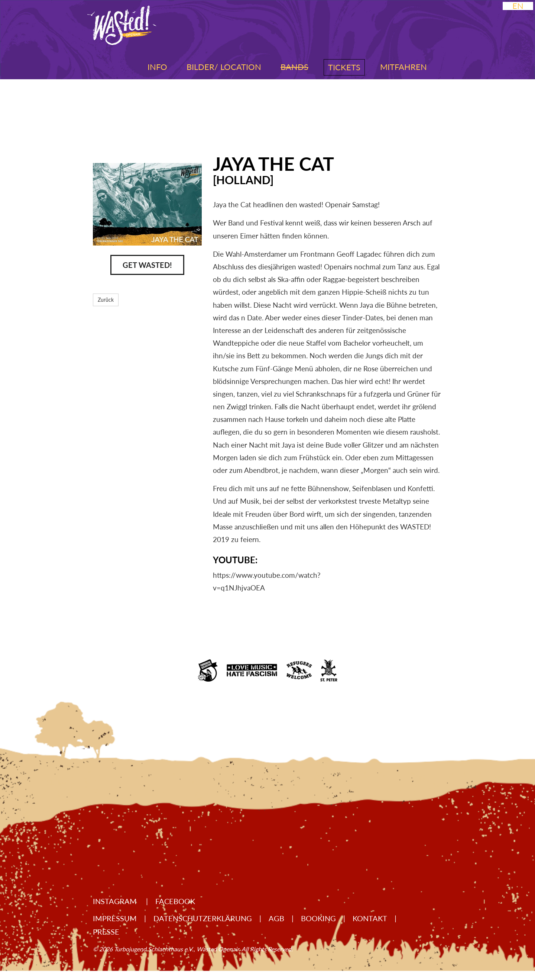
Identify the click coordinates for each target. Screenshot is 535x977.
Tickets (344, 67)
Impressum (115, 918)
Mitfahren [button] (403, 67)
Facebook (175, 901)
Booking (318, 918)
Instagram (116, 901)
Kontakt (370, 918)
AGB (276, 918)
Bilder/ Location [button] (224, 67)
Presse (106, 931)
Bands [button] (294, 67)
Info (157, 67)
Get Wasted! (147, 264)
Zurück (106, 300)
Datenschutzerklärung (202, 918)
